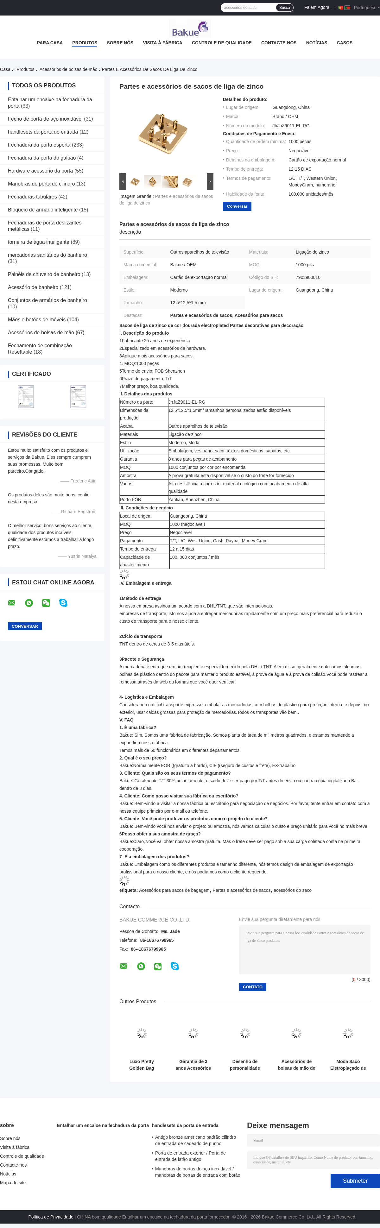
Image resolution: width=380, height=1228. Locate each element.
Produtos (84, 42)
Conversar (237, 206)
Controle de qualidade (222, 42)
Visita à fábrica (162, 42)
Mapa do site (13, 1182)
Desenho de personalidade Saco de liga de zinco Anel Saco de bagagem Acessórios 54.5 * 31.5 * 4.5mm (245, 1065)
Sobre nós (120, 42)
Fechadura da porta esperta (39, 145)
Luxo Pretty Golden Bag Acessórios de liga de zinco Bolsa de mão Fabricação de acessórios (142, 1065)
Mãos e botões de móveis (37, 319)
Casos (345, 42)
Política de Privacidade (50, 1216)
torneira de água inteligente (38, 242)
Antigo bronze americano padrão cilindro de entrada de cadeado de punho (195, 1140)
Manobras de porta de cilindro (41, 183)
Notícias (316, 42)
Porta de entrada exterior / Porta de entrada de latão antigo (190, 1156)
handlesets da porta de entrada (43, 132)
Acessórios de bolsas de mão (69, 69)
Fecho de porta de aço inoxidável (45, 119)
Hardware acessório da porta (40, 170)
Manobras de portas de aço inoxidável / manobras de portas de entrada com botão (197, 1172)
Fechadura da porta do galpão (42, 158)
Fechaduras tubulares (32, 196)
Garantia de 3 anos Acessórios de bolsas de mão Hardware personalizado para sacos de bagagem (193, 1065)
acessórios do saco (293, 890)
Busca (284, 7)
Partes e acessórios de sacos (242, 890)
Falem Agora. (317, 7)
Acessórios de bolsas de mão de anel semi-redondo (296, 1065)
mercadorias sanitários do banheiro (47, 255)
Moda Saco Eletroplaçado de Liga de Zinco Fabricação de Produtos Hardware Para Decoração (348, 1065)
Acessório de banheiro (33, 287)
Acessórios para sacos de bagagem (174, 890)
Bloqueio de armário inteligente (43, 209)
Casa (5, 69)
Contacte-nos (279, 42)
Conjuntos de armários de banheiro (47, 300)
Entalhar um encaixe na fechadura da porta (103, 1125)
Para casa (50, 42)
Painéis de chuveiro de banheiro (44, 274)
